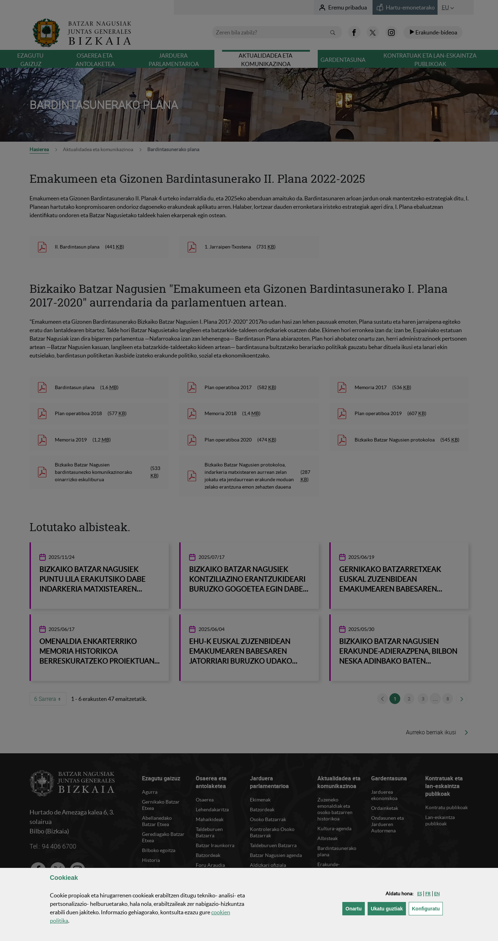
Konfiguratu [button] (427, 908)
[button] (419, 893)
